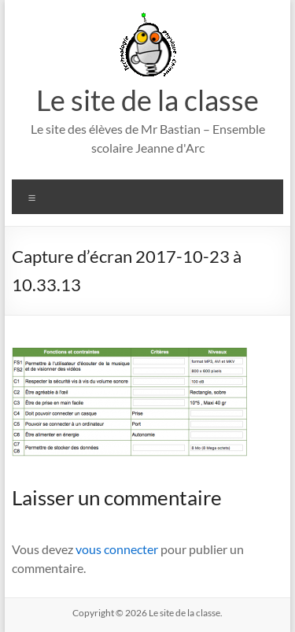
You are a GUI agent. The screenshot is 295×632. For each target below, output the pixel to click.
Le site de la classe (147, 100)
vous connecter (117, 548)
